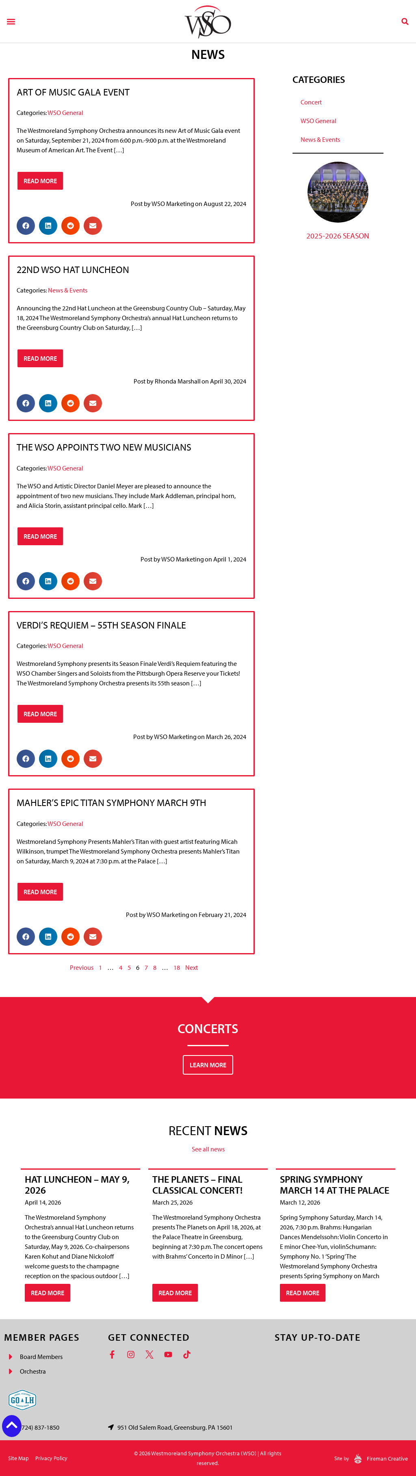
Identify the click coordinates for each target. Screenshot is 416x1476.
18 (176, 967)
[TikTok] (189, 1354)
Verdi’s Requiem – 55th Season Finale (101, 625)
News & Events (67, 290)
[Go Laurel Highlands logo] (22, 1400)
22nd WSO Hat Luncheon (73, 269)
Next (191, 967)
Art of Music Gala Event (73, 92)
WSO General (65, 112)
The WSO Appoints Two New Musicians (104, 447)
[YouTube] (170, 1354)
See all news (208, 1149)
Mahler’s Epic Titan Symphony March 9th (111, 802)
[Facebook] (114, 1354)
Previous (81, 967)
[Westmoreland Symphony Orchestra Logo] (208, 21)
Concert (311, 102)
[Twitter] (151, 1354)
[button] (10, 21)
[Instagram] (133, 1354)
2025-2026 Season (337, 236)
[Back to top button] (11, 1424)
